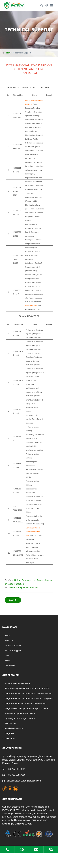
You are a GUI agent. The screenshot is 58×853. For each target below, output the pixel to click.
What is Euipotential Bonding (24, 587)
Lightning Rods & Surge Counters (20, 718)
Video (7, 655)
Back (12, 600)
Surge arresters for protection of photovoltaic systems (28, 693)
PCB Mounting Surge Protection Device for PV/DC (27, 688)
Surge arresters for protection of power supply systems (29, 698)
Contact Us (10, 665)
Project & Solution (13, 645)
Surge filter (10, 733)
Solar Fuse (10, 738)
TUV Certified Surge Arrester (17, 683)
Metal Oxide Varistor (14, 728)
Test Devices (10, 723)
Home (9, 53)
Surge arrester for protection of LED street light (26, 703)
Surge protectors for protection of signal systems (26, 708)
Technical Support (13, 650)
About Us (9, 640)
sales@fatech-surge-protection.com (24, 780)
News (7, 660)
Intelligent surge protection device (20, 713)
